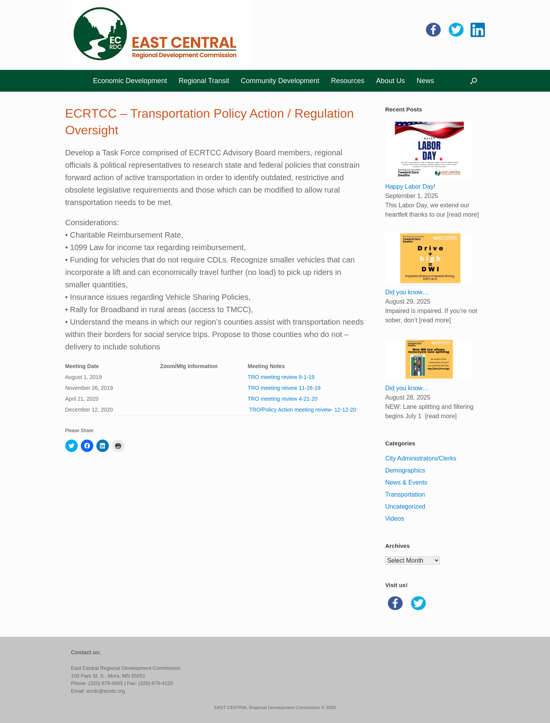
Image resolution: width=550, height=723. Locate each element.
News (425, 81)
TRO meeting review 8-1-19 (281, 377)
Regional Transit (203, 81)
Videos (394, 518)
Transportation (405, 494)
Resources (348, 81)
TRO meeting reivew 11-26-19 (284, 388)
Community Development (280, 81)
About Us (390, 81)
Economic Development (130, 81)
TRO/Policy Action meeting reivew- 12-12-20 (302, 410)
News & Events (406, 482)
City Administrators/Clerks (420, 458)
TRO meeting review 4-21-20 (283, 399)
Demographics (405, 470)
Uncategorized (405, 506)
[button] (473, 81)
